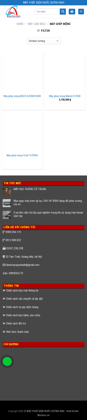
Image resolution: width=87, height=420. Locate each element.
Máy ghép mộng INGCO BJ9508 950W (22, 96)
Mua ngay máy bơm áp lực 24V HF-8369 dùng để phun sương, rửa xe (47, 202)
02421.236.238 (14, 248)
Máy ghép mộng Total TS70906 (22, 155)
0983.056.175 (13, 232)
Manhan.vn (43, 415)
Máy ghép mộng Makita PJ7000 (65, 96)
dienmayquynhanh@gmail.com (22, 265)
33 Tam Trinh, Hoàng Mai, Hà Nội (24, 256)
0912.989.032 (13, 240)
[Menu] (81, 12)
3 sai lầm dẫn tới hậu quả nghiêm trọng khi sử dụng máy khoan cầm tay (48, 214)
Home (19, 24)
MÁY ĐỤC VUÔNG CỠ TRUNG (29, 189)
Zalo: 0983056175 (13, 273)
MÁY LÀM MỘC (37, 24)
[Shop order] (43, 41)
